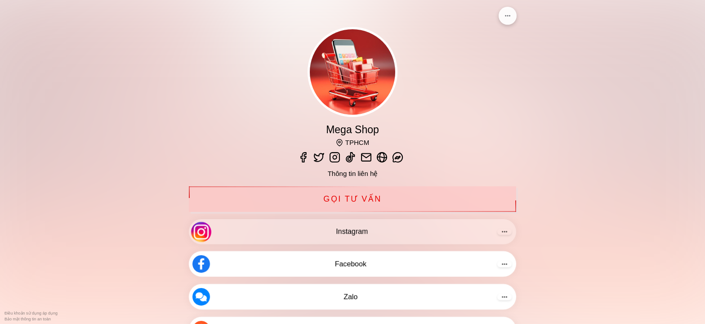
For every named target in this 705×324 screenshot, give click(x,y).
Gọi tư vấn (352, 199)
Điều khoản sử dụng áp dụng (31, 313)
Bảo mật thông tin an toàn (27, 319)
